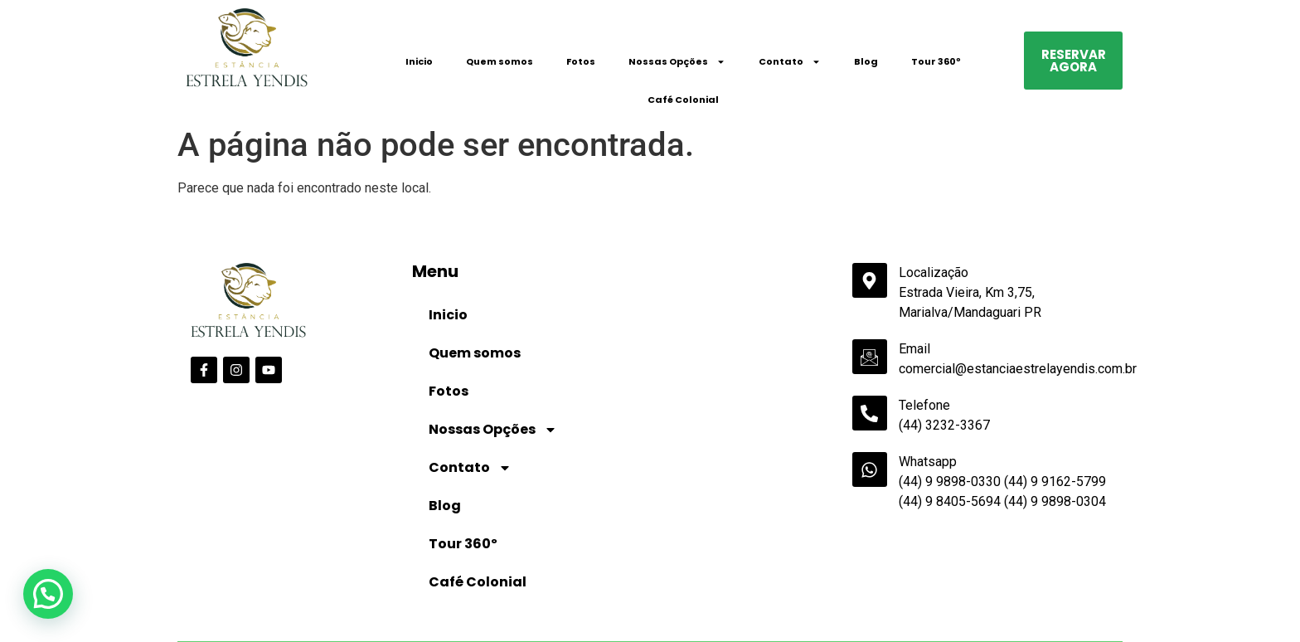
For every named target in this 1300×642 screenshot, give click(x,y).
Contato (790, 62)
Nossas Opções (676, 62)
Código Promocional (860, 591)
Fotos (580, 61)
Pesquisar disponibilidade (1041, 617)
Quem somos (499, 61)
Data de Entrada (224, 590)
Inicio (419, 61)
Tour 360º (936, 61)
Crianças (673, 591)
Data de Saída (374, 590)
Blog (866, 61)
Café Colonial (683, 99)
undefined (569, 619)
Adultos (515, 591)
